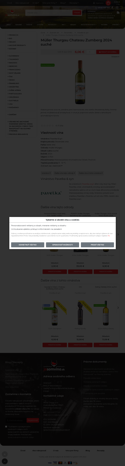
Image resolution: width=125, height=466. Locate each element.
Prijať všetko (97, 245)
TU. (109, 236)
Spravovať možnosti (62, 245)
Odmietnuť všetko (28, 245)
